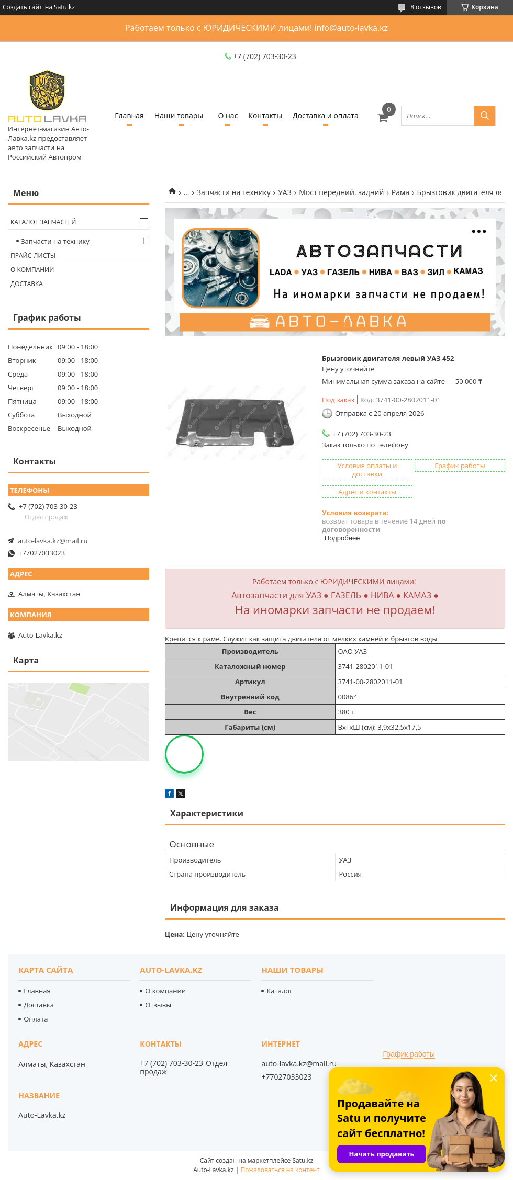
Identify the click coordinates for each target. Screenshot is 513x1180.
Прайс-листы (32, 255)
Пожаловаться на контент (279, 1169)
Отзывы (158, 1004)
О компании (32, 269)
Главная (129, 115)
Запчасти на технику (234, 192)
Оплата (36, 1019)
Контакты (265, 115)
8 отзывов (425, 7)
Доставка (26, 283)
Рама (400, 192)
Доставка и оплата (326, 115)
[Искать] (484, 116)
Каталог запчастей (43, 222)
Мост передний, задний (341, 192)
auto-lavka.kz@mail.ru (52, 541)
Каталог (279, 990)
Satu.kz (302, 1160)
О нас (228, 115)
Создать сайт (22, 7)
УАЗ (285, 192)
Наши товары (178, 115)
